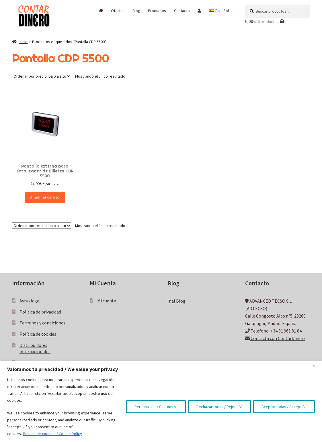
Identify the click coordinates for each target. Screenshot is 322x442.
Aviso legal (30, 300)
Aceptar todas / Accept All (284, 406)
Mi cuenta (106, 300)
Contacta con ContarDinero (275, 338)
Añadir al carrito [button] (44, 197)
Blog (136, 10)
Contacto (182, 10)
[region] (161, 401)
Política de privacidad (40, 312)
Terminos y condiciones (42, 323)
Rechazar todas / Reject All (219, 406)
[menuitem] (218, 11)
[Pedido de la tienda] (41, 76)
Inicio (23, 41)
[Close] (316, 365)
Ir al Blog (176, 301)
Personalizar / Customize (155, 406)
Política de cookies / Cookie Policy (52, 433)
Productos (157, 10)
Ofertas (117, 10)
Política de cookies (37, 334)
